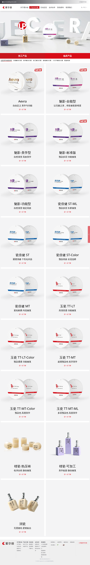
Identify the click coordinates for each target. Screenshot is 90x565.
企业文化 (19, 546)
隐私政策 (72, 542)
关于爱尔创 (24, 7)
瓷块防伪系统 (43, 556)
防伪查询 (60, 7)
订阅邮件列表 (82, 2)
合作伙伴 (52, 7)
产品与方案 (34, 7)
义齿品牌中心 (43, 547)
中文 (84, 7)
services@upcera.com (10, 2)
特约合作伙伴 (37, 549)
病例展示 (31, 544)
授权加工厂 (37, 546)
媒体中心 (19, 548)
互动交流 (43, 7)
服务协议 (66, 542)
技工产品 (22, 55)
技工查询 (43, 552)
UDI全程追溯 (44, 544)
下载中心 (31, 548)
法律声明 (59, 542)
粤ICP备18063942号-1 (45, 559)
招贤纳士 (19, 550)
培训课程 (31, 546)
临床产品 (67, 55)
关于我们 (19, 544)
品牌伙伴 (37, 544)
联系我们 (69, 7)
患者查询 (43, 550)
